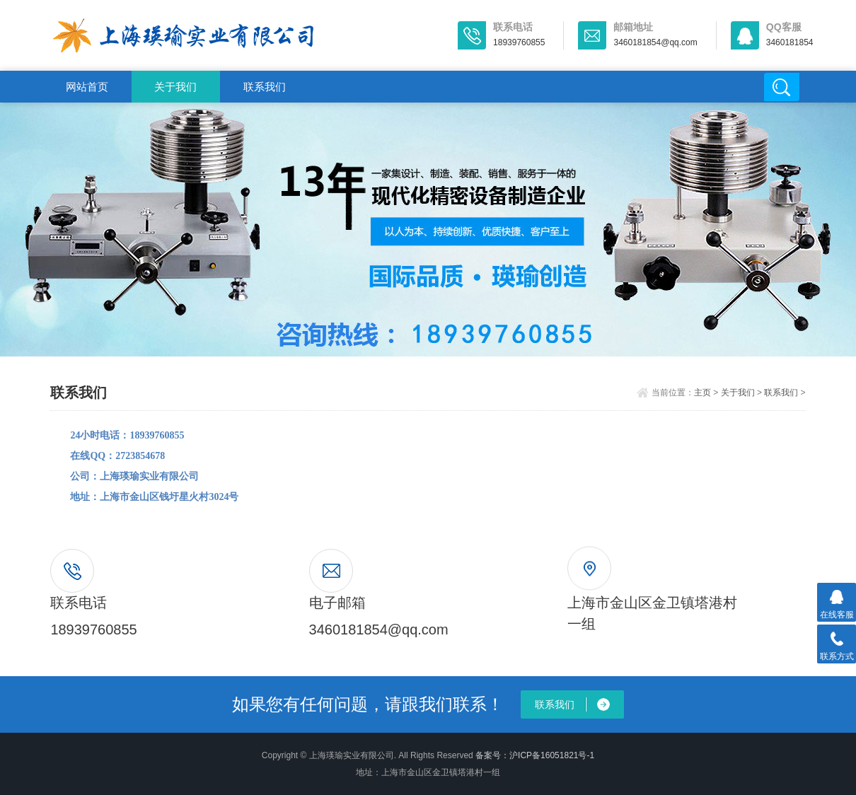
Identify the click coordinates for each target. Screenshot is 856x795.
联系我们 (264, 87)
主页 (702, 393)
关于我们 (175, 87)
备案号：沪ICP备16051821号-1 (534, 755)
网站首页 (87, 87)
